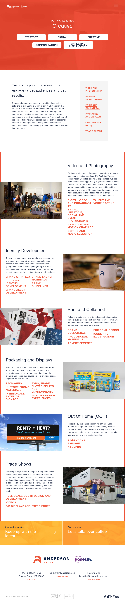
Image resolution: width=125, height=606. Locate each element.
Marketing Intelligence (78, 45)
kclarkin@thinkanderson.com (93, 576)
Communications (47, 45)
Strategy (31, 37)
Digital (62, 37)
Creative (94, 37)
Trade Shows (93, 131)
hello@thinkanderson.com (62, 573)
